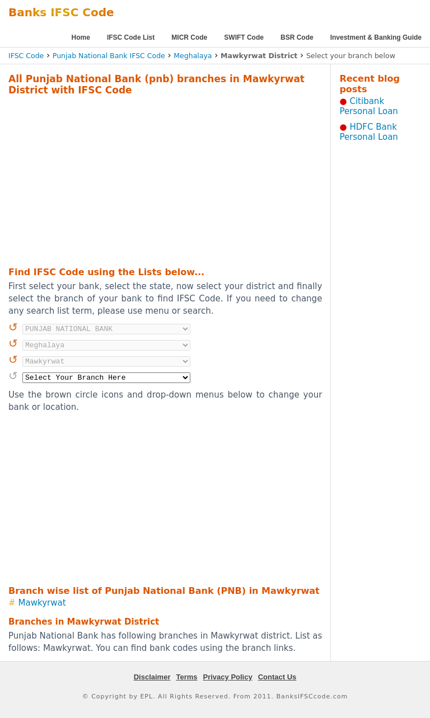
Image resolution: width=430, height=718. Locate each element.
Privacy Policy (228, 677)
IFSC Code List (131, 37)
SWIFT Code (244, 37)
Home (81, 37)
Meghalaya (193, 55)
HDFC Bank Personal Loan (368, 132)
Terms (186, 677)
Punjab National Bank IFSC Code (109, 55)
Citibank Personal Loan (368, 106)
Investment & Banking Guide (376, 37)
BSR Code (297, 37)
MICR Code (189, 37)
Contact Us (277, 677)
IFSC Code (26, 55)
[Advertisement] (150, 179)
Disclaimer (152, 677)
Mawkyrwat (42, 603)
